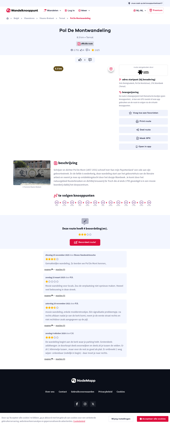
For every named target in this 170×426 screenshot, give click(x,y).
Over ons (49, 391)
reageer (48, 269)
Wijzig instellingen (120, 418)
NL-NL (138, 10)
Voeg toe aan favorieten (143, 112)
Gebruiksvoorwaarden (82, 391)
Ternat (62, 18)
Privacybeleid (105, 391)
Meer (82, 10)
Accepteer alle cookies (153, 418)
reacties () (60, 269)
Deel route (143, 129)
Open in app (143, 146)
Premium (155, 10)
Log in (70, 10)
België (16, 18)
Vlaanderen (29, 18)
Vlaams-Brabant (47, 18)
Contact (63, 391)
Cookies (121, 391)
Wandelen (50, 10)
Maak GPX (143, 138)
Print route (143, 121)
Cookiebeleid (79, 421)
